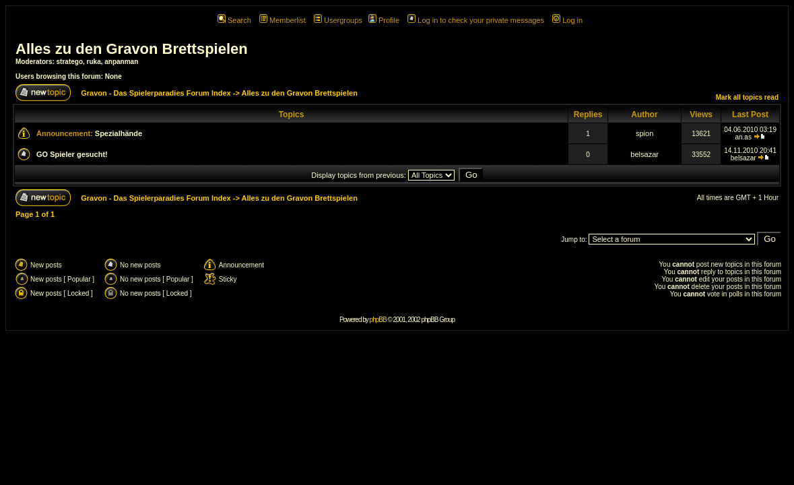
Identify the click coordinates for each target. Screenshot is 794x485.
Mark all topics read (747, 97)
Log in (567, 20)
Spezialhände (118, 133)
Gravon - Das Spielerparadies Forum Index (156, 93)
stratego (70, 61)
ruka (94, 61)
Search (234, 20)
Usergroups (338, 20)
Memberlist (282, 20)
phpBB (378, 319)
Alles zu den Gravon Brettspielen (131, 48)
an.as (743, 137)
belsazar (644, 154)
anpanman (121, 61)
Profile (383, 20)
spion (644, 133)
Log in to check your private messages (475, 20)
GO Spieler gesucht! (72, 154)
